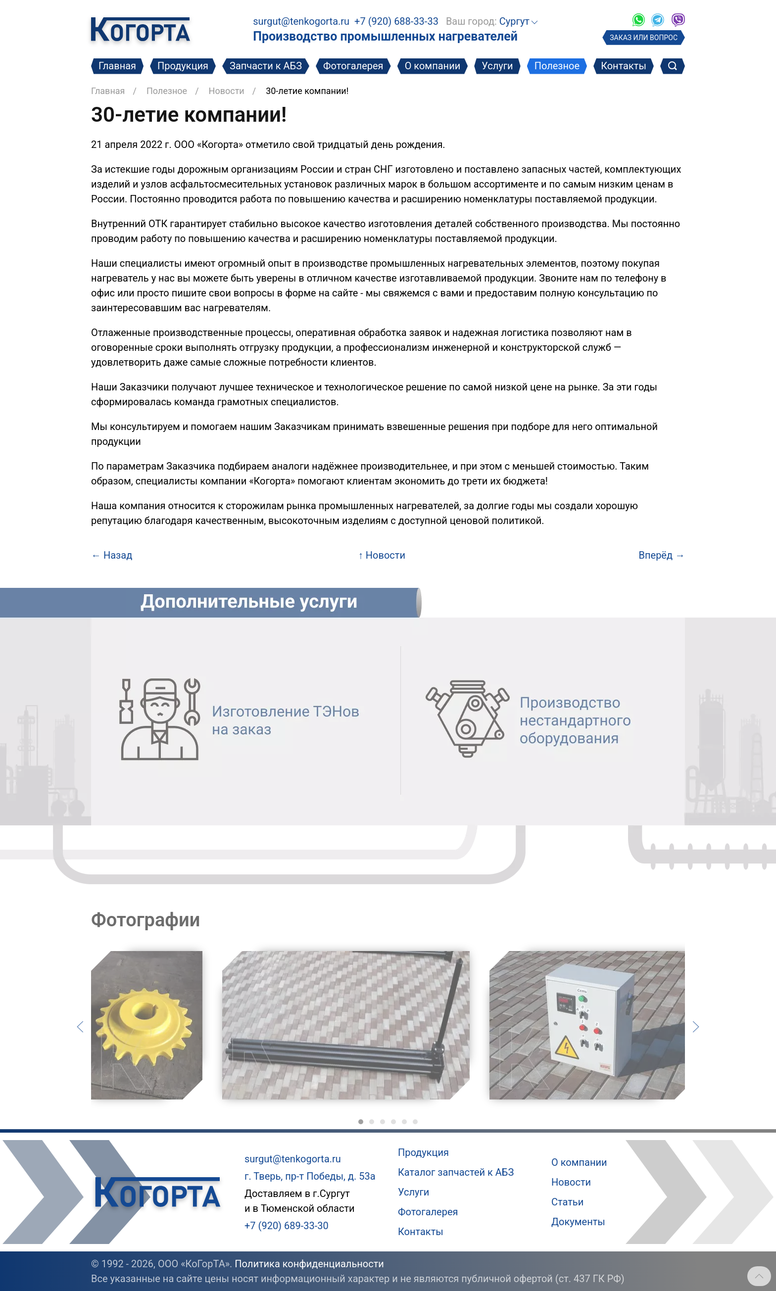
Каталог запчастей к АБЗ (456, 1172)
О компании (433, 66)
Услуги (497, 66)
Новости (226, 91)
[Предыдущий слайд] (80, 1025)
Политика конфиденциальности (309, 1264)
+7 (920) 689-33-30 (286, 1226)
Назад (111, 555)
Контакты (623, 66)
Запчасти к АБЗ (266, 66)
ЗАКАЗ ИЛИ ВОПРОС (644, 38)
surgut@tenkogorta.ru (301, 21)
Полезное (557, 66)
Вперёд (662, 555)
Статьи (567, 1202)
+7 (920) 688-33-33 (396, 21)
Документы (578, 1222)
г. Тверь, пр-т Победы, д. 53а (310, 1176)
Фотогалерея (353, 66)
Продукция (182, 66)
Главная (117, 66)
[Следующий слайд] (695, 1025)
